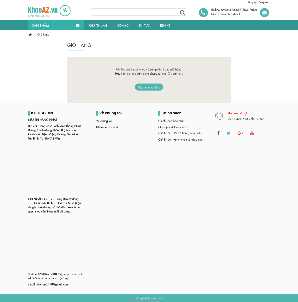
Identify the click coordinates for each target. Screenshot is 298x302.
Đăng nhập (264, 2)
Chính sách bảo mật (170, 120)
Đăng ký (252, 2)
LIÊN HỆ (165, 25)
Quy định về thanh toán (172, 127)
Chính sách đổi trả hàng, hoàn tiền (179, 133)
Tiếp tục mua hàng (149, 87)
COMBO (123, 25)
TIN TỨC (144, 25)
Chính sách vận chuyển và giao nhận (181, 139)
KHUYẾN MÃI (98, 25)
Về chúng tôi (104, 120)
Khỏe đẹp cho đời (107, 127)
